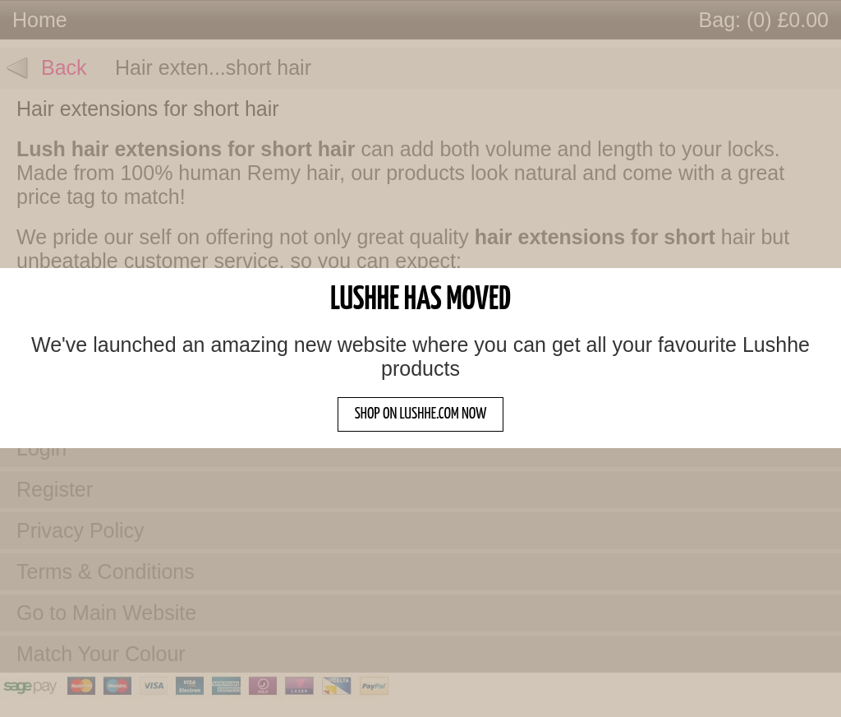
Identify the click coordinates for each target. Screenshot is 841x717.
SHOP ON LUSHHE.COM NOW (421, 414)
